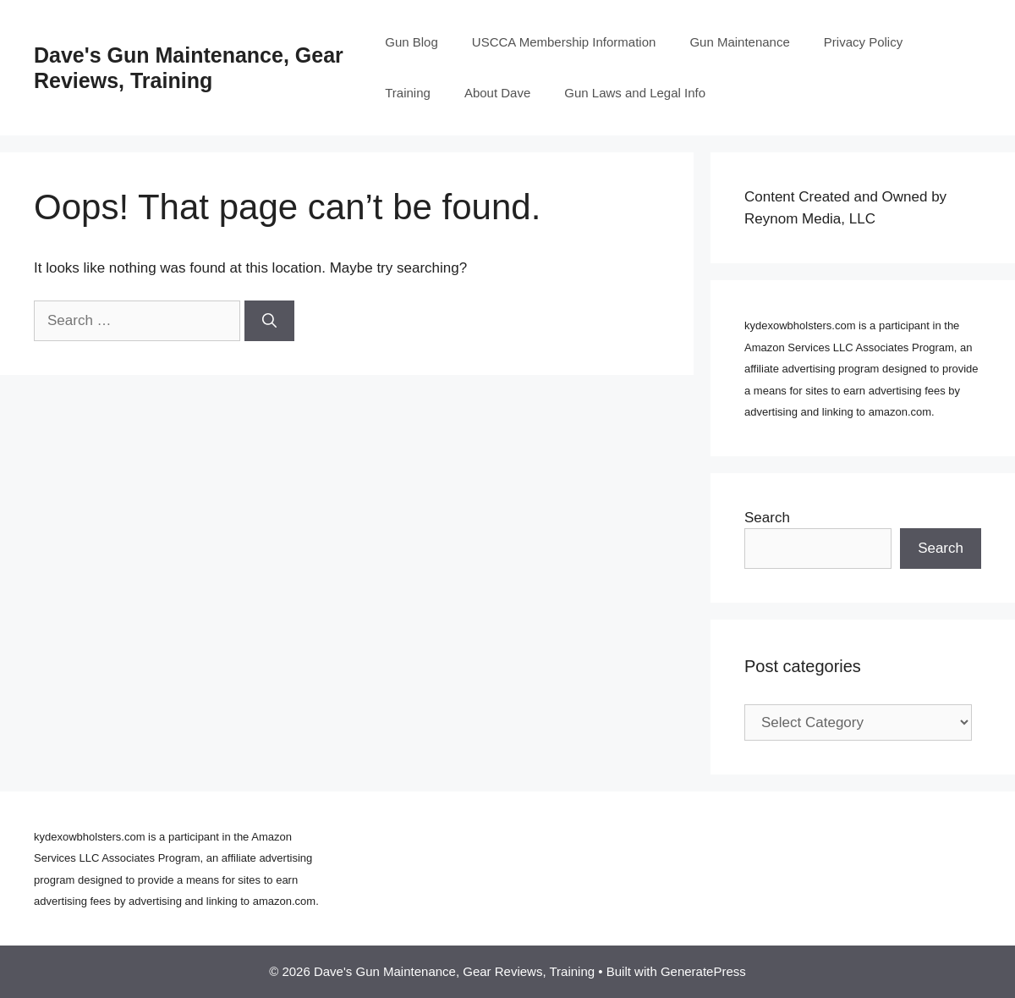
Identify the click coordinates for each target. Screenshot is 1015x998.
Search (767, 518)
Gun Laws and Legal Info (634, 92)
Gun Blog (411, 42)
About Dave (497, 92)
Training (408, 92)
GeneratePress (703, 971)
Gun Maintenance (739, 42)
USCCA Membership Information (564, 42)
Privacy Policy (863, 42)
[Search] (269, 321)
